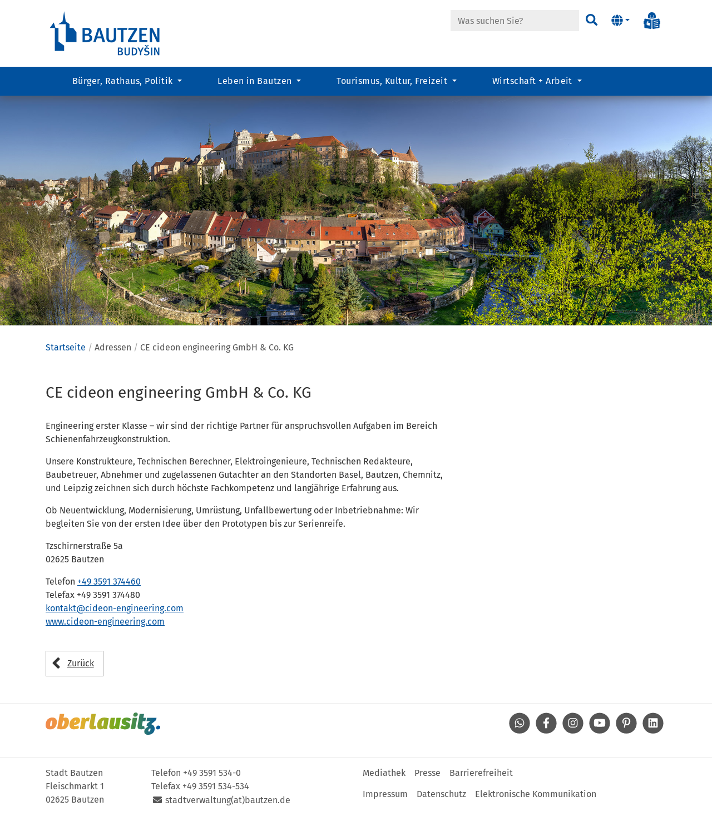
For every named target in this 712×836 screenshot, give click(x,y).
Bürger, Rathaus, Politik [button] (123, 81)
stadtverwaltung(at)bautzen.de (227, 819)
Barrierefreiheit (481, 792)
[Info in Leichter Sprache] (652, 20)
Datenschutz (441, 813)
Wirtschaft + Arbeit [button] (533, 81)
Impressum (385, 813)
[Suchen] (591, 20)
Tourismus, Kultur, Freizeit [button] (393, 81)
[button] (620, 20)
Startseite (66, 367)
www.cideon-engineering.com (105, 641)
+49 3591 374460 (109, 601)
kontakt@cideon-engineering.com (115, 628)
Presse (427, 792)
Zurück (80, 682)
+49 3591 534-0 (212, 792)
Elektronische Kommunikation (535, 813)
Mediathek (384, 792)
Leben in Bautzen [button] (255, 81)
